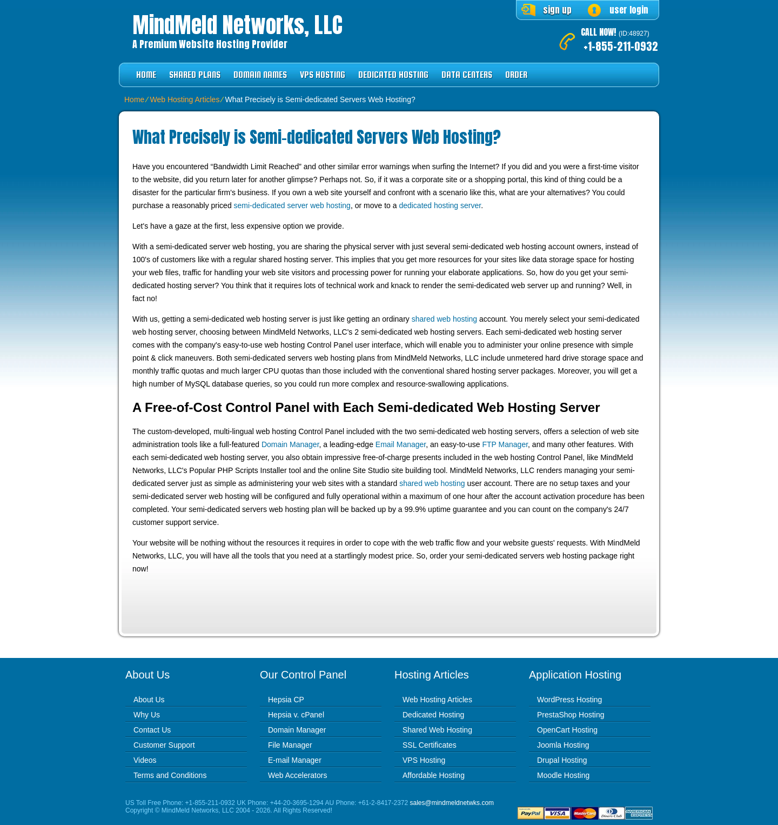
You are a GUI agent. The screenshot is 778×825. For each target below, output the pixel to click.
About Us (149, 699)
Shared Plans (194, 75)
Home (146, 75)
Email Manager (400, 444)
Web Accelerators (297, 775)
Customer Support (164, 745)
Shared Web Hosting (437, 730)
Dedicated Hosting (393, 75)
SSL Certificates (430, 745)
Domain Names (260, 75)
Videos (145, 760)
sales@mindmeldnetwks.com (452, 803)
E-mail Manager (294, 760)
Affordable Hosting (434, 775)
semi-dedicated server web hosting (292, 205)
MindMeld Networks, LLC (237, 25)
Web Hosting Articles (184, 99)
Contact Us (152, 730)
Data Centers (466, 75)
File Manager (290, 745)
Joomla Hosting (563, 745)
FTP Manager (505, 444)
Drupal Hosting (562, 760)
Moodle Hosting (563, 775)
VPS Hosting (322, 75)
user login (628, 9)
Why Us (146, 714)
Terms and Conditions (169, 775)
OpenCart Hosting (567, 730)
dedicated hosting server (440, 205)
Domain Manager (290, 444)
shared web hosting (444, 319)
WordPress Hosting (569, 699)
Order (516, 75)
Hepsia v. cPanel (296, 714)
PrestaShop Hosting (571, 714)
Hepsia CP (286, 699)
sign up (557, 9)
